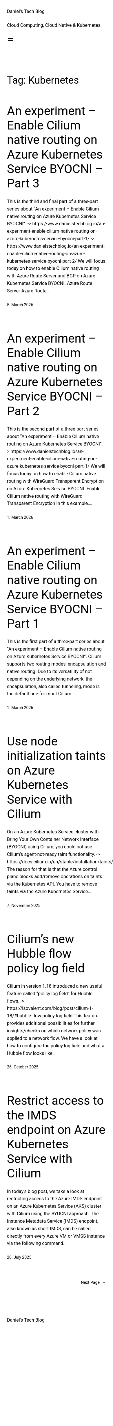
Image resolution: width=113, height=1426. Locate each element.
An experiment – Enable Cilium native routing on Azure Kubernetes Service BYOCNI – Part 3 (55, 147)
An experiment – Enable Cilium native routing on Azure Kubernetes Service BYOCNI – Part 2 (55, 374)
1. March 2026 (20, 517)
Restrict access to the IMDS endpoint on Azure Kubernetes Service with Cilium (56, 1137)
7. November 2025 (23, 905)
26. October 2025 (22, 1067)
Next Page (93, 1282)
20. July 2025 (19, 1257)
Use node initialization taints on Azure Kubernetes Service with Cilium (56, 777)
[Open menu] (10, 39)
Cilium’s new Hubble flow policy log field (46, 953)
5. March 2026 (20, 305)
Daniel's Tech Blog (26, 11)
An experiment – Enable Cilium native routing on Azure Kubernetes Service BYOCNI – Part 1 (55, 587)
